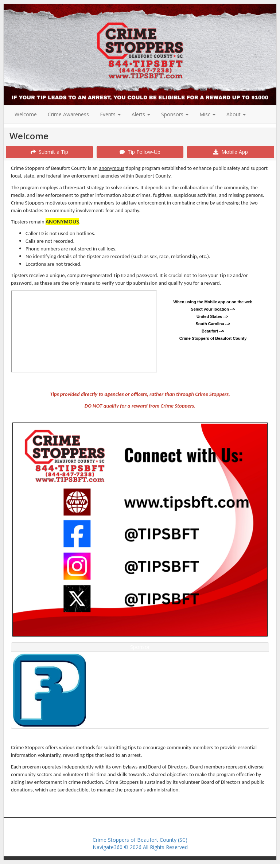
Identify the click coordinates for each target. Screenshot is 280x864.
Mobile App (230, 151)
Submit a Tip (49, 151)
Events (110, 114)
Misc (207, 114)
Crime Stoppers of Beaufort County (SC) (140, 839)
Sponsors (174, 114)
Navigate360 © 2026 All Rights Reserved (140, 847)
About (236, 114)
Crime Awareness (68, 114)
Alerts (141, 114)
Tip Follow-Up (140, 151)
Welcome (26, 114)
